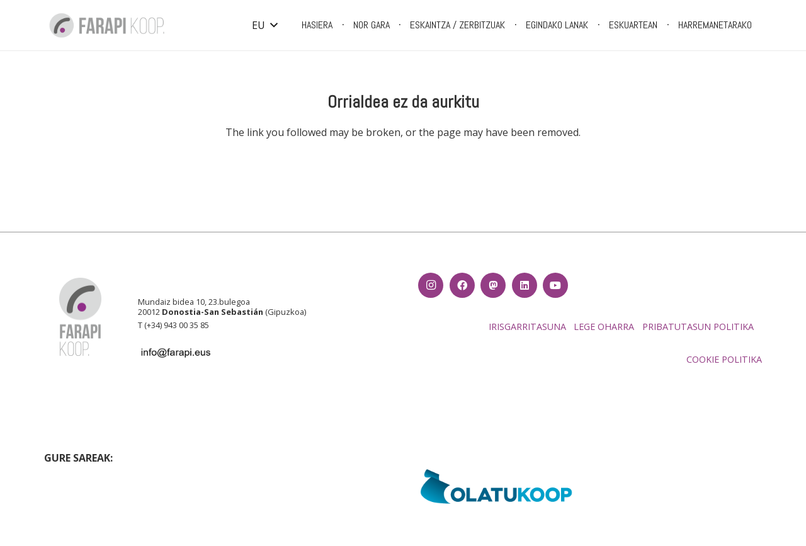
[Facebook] (462, 285)
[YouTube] (555, 285)
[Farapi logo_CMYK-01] (107, 25)
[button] (264, 25)
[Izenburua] (493, 285)
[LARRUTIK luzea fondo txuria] (309, 475)
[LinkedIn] (524, 285)
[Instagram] (430, 285)
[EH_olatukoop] (496, 486)
